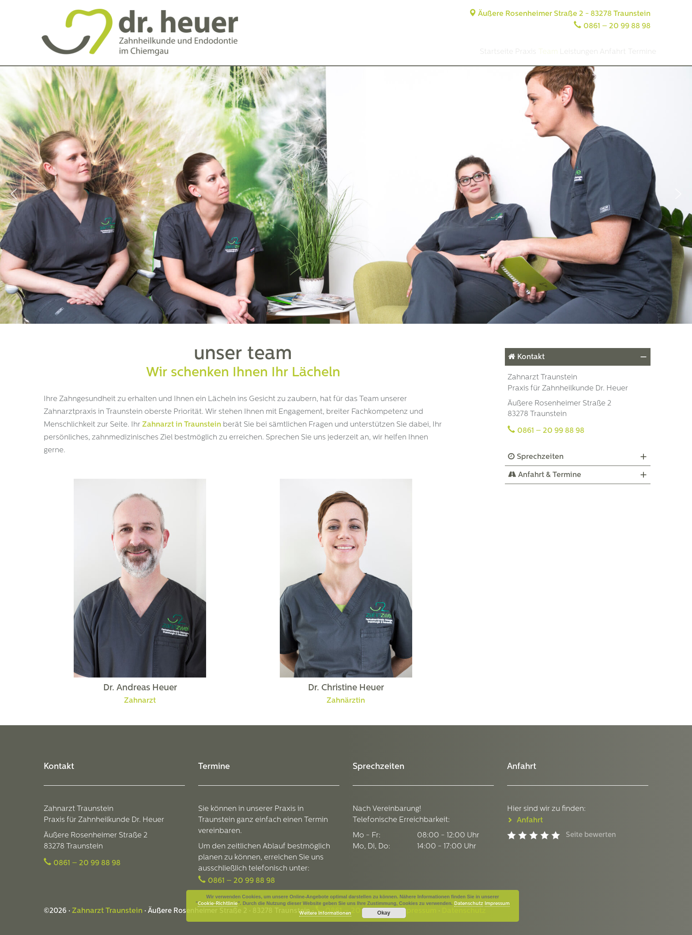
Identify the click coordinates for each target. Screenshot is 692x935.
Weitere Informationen (325, 913)
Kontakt (531, 357)
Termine (636, 52)
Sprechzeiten (540, 457)
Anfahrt (597, 52)
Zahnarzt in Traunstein (181, 424)
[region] (346, 194)
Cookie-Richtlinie (217, 903)
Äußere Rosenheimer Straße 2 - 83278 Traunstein (560, 14)
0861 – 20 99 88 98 (617, 26)
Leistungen (552, 52)
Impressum (497, 903)
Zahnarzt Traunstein (107, 911)
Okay (383, 913)
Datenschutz (468, 903)
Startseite (438, 52)
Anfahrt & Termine (549, 475)
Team (510, 52)
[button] (14, 194)
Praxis (478, 52)
